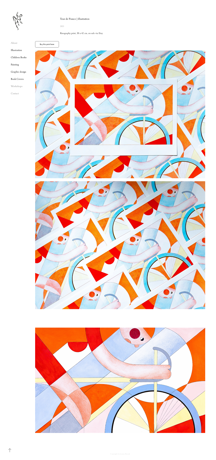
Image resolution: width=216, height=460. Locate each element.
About (14, 42)
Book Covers (17, 79)
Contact (15, 93)
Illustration (16, 50)
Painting (15, 64)
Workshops (17, 86)
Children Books (19, 57)
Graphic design (18, 71)
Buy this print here (47, 44)
